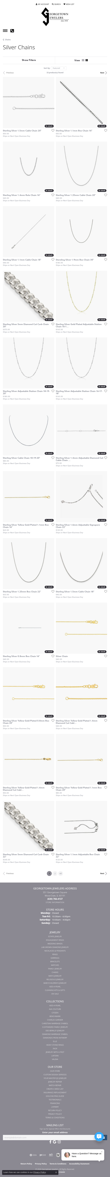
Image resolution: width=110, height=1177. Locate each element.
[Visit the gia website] (33, 1155)
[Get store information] (55, 902)
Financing (55, 1103)
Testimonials (55, 1099)
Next (102, 73)
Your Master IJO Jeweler (55, 1078)
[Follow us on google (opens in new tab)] (54, 1142)
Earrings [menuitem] (55, 958)
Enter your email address (55, 1132)
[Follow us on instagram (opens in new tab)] (59, 1142)
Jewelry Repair (55, 1081)
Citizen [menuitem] (55, 1012)
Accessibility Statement (79, 1164)
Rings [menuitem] (55, 954)
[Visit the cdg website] (58, 1155)
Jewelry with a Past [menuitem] (55, 1052)
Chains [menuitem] (55, 972)
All (60, 873)
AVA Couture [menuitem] (55, 1009)
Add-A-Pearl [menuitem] (55, 986)
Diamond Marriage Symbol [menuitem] (55, 1034)
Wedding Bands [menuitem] (55, 943)
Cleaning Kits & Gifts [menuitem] (55, 990)
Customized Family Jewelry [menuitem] (55, 1027)
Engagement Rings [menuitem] (55, 940)
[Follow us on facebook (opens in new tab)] (50, 1142)
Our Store (55, 1071)
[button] (42, 4)
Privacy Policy (55, 1114)
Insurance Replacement (55, 1092)
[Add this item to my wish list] (52, 130)
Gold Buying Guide (55, 1096)
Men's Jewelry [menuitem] (54, 976)
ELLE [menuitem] (55, 1041)
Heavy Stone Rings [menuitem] (55, 1045)
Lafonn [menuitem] (55, 1055)
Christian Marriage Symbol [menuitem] (55, 1023)
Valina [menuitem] (55, 1059)
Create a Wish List (55, 1089)
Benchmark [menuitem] (55, 1016)
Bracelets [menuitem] (55, 961)
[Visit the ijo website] (43, 1155)
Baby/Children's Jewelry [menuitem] (55, 983)
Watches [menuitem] (55, 965)
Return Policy (55, 1110)
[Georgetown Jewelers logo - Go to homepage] (55, 16)
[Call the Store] (55, 898)
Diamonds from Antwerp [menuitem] (55, 1037)
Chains (8, 39)
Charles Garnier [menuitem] (55, 1020)
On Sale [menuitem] (55, 993)
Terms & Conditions (54, 1117)
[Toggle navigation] (5, 31)
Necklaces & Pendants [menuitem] (55, 950)
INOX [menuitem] (55, 1048)
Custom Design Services (55, 1074)
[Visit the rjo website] (51, 1155)
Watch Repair (55, 1085)
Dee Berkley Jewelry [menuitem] (55, 1030)
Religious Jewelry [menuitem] (55, 979)
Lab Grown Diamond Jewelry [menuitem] (55, 947)
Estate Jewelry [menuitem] (55, 936)
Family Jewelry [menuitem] (55, 968)
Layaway (55, 1106)
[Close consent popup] (56, 1172)
